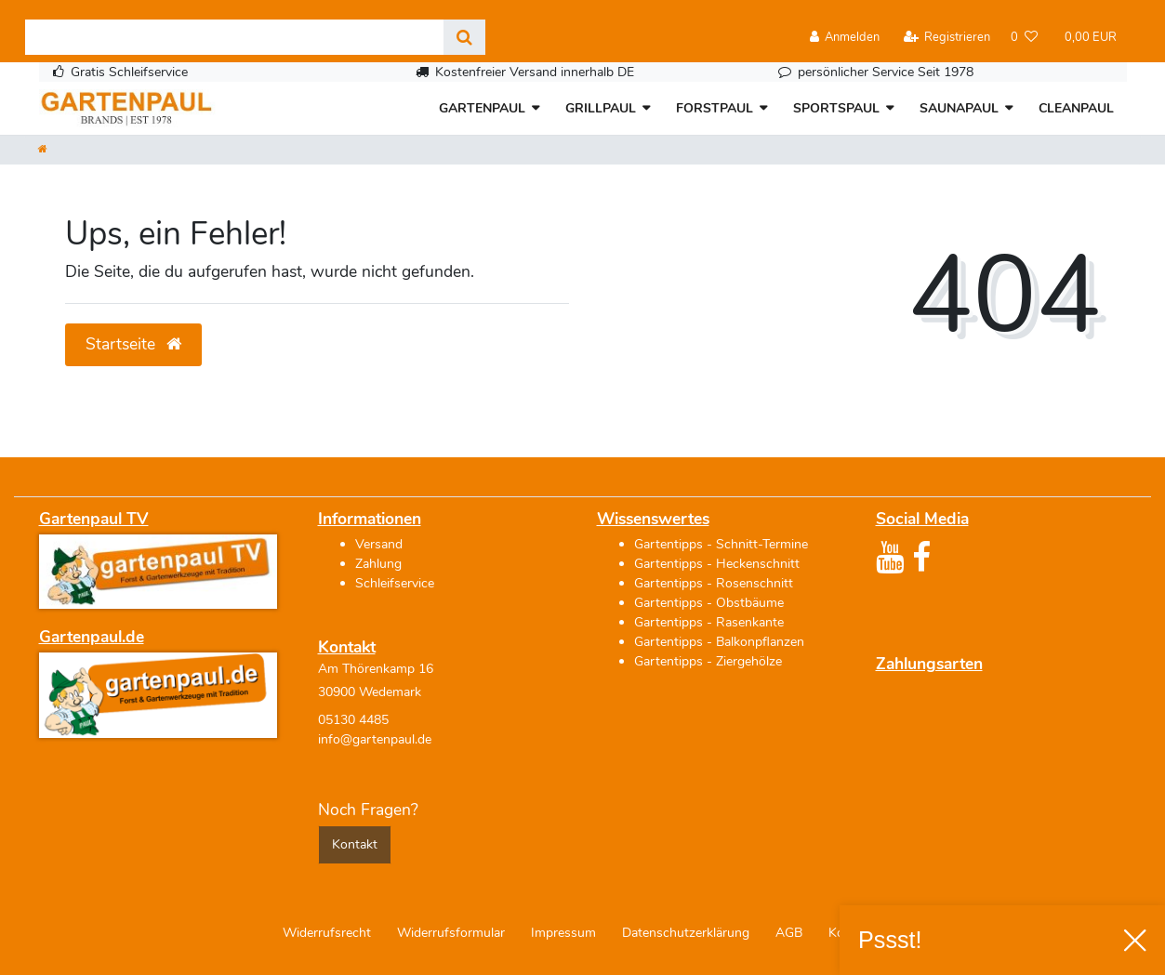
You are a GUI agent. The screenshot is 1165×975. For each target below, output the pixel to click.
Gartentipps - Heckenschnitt (717, 564)
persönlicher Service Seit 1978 (885, 72)
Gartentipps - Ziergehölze (708, 661)
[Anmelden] (845, 37)
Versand (379, 544)
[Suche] (464, 37)
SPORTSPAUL (836, 108)
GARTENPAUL (482, 108)
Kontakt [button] (354, 844)
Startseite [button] (133, 344)
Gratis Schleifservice (129, 72)
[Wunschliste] (1024, 37)
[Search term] (234, 37)
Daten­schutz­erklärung (685, 933)
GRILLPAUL (600, 108)
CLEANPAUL (1076, 108)
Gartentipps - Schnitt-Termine (721, 544)
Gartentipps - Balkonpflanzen (719, 642)
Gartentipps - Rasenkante (709, 622)
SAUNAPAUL (959, 108)
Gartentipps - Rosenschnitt (713, 583)
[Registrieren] (946, 37)
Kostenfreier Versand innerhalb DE (534, 72)
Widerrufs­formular (451, 933)
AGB (788, 933)
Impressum (563, 933)
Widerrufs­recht (327, 933)
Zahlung (378, 564)
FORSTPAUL (714, 108)
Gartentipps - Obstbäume (709, 603)
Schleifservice (394, 583)
